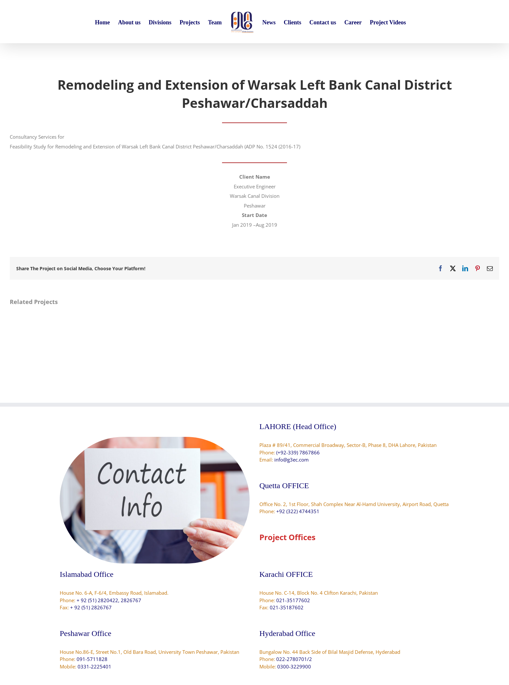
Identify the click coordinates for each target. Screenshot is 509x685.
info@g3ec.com (291, 459)
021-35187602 (287, 607)
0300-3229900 (294, 666)
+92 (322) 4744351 (297, 511)
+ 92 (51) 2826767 (91, 607)
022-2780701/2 (294, 659)
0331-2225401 (94, 666)
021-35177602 (293, 600)
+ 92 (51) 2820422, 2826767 (109, 600)
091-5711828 (92, 659)
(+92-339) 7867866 (298, 452)
